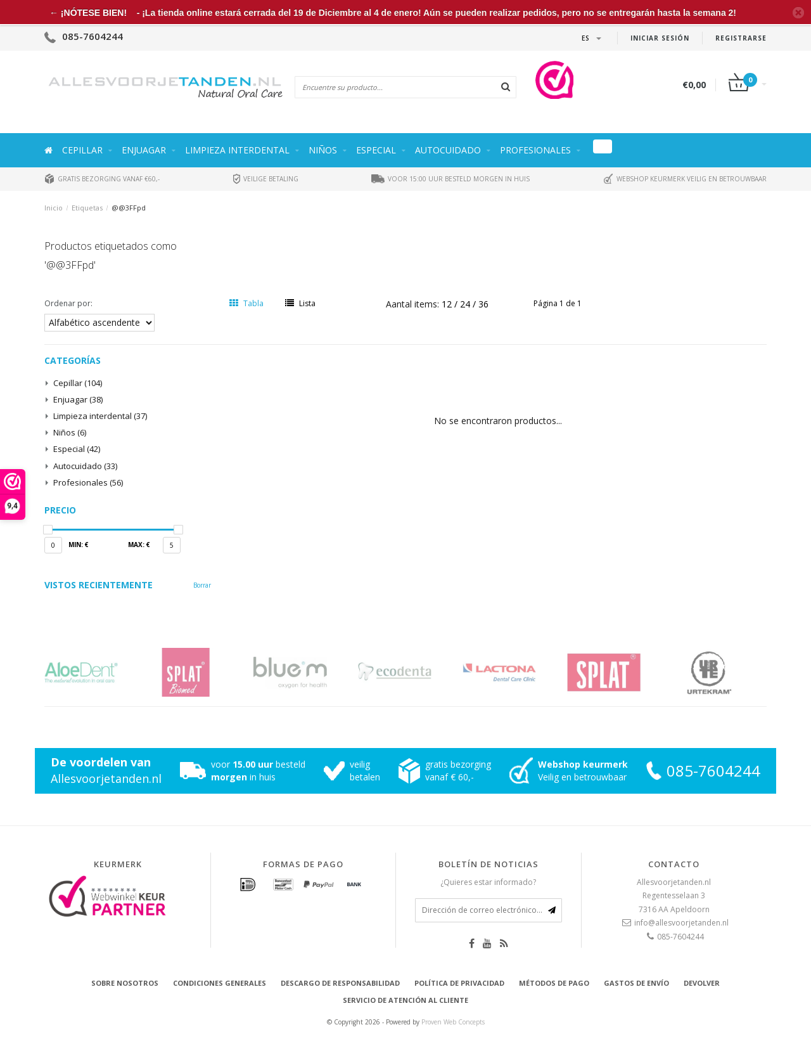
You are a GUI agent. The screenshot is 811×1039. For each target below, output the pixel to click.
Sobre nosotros (124, 983)
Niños (323, 150)
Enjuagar (144, 150)
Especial (376, 150)
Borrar (202, 585)
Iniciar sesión (659, 38)
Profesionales (535, 150)
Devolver (702, 983)
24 (466, 304)
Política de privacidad (459, 983)
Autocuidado (448, 150)
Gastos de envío (636, 983)
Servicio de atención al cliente (405, 1000)
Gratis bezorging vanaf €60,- (102, 178)
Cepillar (82, 150)
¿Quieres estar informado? (488, 882)
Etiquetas (87, 207)
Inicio (53, 207)
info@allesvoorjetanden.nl (681, 922)
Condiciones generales (219, 983)
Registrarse (741, 38)
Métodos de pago (554, 983)
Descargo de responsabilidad (340, 983)
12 (448, 304)
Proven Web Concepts (453, 1021)
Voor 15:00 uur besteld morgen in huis (450, 178)
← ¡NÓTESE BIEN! (88, 13)
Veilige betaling (265, 178)
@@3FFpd (129, 207)
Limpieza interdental (237, 150)
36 (483, 304)
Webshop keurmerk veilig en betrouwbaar (685, 178)
